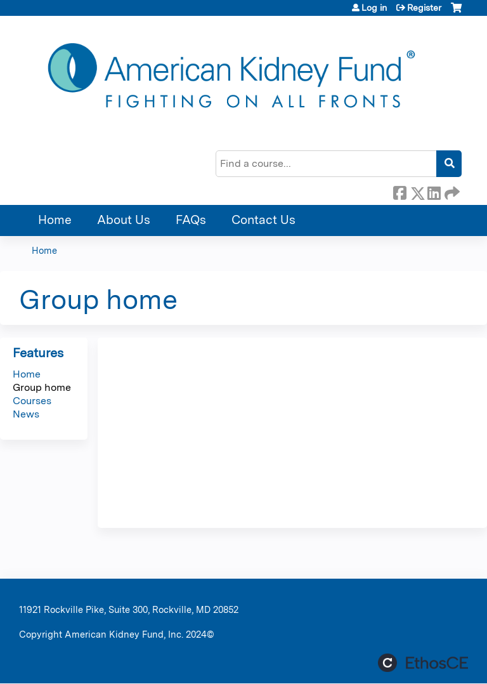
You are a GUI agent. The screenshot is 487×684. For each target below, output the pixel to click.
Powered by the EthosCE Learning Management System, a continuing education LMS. (423, 663)
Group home (42, 387)
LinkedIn (433, 191)
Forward (451, 191)
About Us (123, 220)
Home (55, 220)
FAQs (191, 220)
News (26, 414)
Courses (32, 401)
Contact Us (263, 220)
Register (424, 7)
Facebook (399, 191)
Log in (374, 7)
